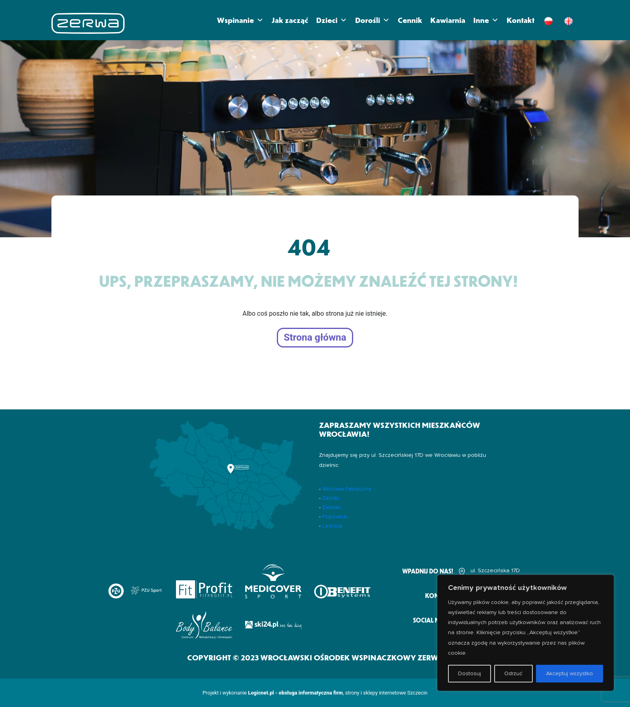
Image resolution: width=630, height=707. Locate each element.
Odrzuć (513, 673)
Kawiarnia (447, 20)
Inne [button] (486, 20)
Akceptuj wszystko (569, 673)
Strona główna (315, 337)
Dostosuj (469, 673)
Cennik (410, 20)
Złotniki (331, 507)
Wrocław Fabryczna (346, 489)
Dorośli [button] (372, 20)
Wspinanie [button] (240, 20)
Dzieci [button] (331, 20)
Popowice (335, 517)
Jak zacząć (290, 20)
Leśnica (332, 526)
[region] (525, 633)
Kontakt (520, 20)
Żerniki (330, 498)
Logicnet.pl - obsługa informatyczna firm (295, 693)
